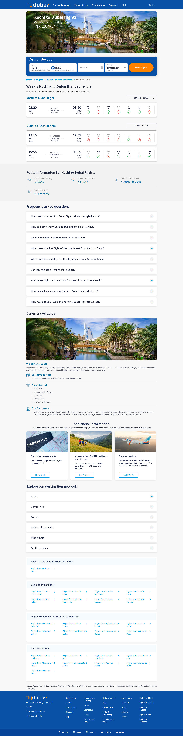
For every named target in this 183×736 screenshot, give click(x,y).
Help (124, 5)
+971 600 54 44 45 (34, 716)
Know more (40, 475)
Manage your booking (89, 699)
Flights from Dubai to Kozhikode (72, 600)
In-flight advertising (107, 713)
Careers (124, 716)
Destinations (98, 5)
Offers (68, 702)
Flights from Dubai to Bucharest (40, 657)
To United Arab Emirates (59, 79)
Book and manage (61, 5)
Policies (29, 706)
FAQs (104, 702)
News (86, 705)
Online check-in (108, 698)
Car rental (125, 702)
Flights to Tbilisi (146, 698)
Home (29, 79)
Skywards (113, 5)
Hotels (124, 707)
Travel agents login (108, 720)
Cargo (86, 714)
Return (33, 60)
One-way (47, 60)
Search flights (141, 67)
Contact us (88, 710)
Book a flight (71, 698)
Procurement (107, 707)
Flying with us (81, 5)
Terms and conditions (35, 711)
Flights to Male (145, 714)
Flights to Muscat (143, 708)
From (33, 65)
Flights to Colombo (143, 720)
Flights (39, 79)
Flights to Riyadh (146, 702)
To (56, 65)
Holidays (124, 712)
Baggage (69, 712)
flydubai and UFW (89, 720)
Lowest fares (126, 698)
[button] (91, 216)
